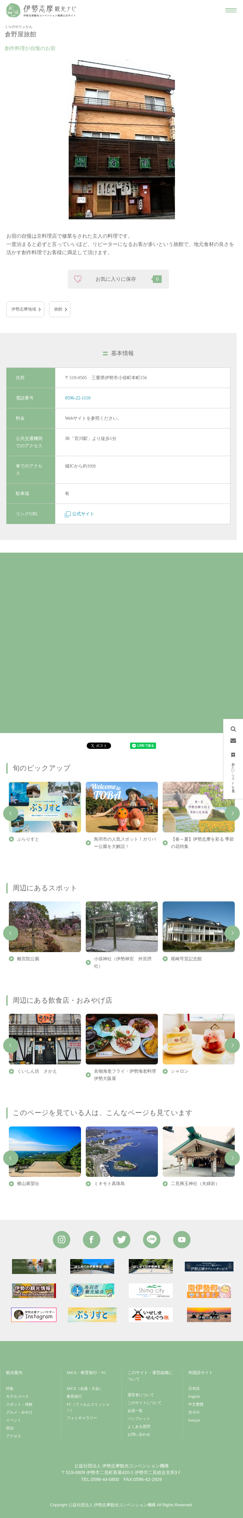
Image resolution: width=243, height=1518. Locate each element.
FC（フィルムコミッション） (88, 1407)
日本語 (194, 1388)
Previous (10, 813)
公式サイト (79, 513)
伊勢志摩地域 (23, 309)
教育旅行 (74, 1396)
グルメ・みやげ (19, 1412)
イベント (13, 1420)
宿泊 (10, 1428)
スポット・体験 (19, 1404)
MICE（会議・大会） (85, 1388)
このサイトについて (145, 1403)
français (194, 1420)
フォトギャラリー (82, 1418)
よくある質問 (139, 1426)
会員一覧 (135, 1410)
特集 (10, 1388)
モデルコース (17, 1396)
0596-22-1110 (77, 397)
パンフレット (139, 1418)
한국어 (194, 1412)
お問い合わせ (139, 1434)
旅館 (58, 309)
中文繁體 (195, 1404)
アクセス (13, 1436)
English (194, 1396)
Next (232, 813)
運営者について (141, 1395)
